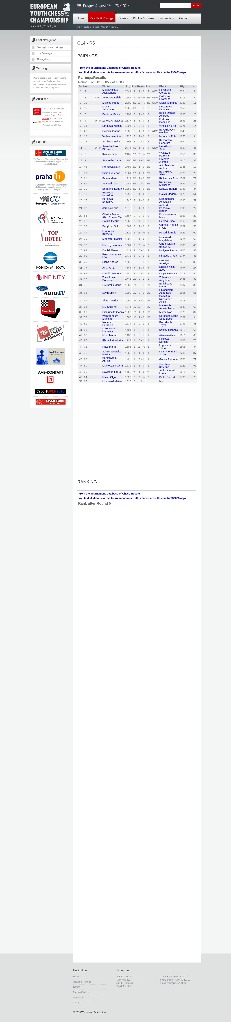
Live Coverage (44, 53)
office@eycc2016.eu (176, 983)
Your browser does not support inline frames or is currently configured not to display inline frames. (137, 272)
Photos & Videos (144, 16)
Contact (185, 16)
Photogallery (43, 59)
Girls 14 (104, 27)
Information (168, 16)
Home (81, 16)
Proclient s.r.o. (101, 1012)
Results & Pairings (102, 16)
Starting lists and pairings (50, 47)
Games (124, 16)
